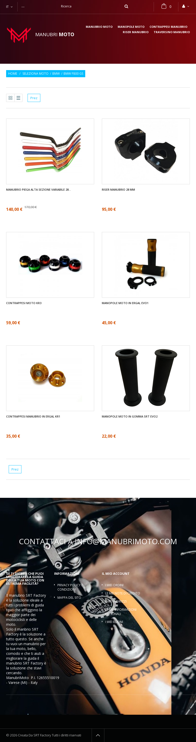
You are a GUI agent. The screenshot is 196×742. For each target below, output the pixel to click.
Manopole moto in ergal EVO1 (125, 303)
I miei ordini (114, 585)
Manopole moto (131, 27)
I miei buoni (114, 622)
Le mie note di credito (122, 593)
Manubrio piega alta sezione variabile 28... (38, 189)
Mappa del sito (69, 597)
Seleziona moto (35, 73)
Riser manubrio (136, 32)
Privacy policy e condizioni (70, 587)
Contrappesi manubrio (168, 27)
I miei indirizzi (116, 601)
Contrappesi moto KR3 (23, 303)
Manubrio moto (99, 27)
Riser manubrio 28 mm (118, 189)
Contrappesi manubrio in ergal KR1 (33, 416)
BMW (56, 73)
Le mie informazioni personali (121, 611)
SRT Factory (33, 663)
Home (12, 73)
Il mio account (116, 573)
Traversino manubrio (172, 32)
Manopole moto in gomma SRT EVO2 (129, 416)
